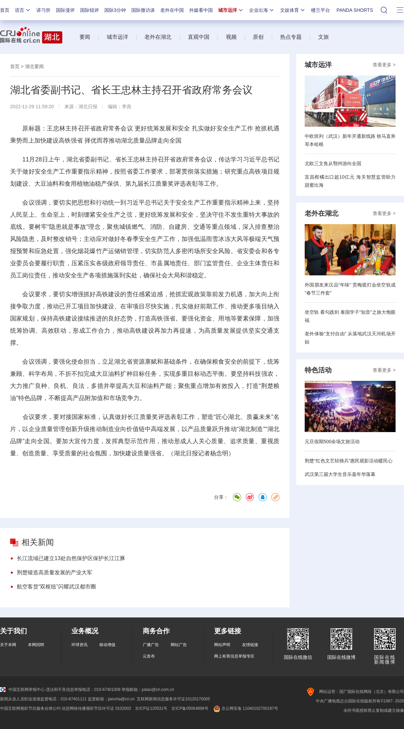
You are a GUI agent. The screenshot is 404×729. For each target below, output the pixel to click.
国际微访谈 (143, 10)
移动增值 (107, 644)
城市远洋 (231, 10)
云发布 (149, 656)
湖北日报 (87, 106)
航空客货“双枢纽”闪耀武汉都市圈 (56, 586)
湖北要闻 (34, 66)
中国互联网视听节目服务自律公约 (30, 708)
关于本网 (8, 644)
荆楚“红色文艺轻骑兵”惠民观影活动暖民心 (349, 460)
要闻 (84, 37)
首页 (4, 10)
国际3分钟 (115, 10)
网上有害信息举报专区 (234, 656)
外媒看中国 (201, 10)
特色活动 (318, 370)
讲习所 (43, 10)
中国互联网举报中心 (22, 689)
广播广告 (151, 644)
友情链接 (250, 644)
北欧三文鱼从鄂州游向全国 (333, 163)
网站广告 (179, 644)
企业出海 (262, 10)
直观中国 (198, 37)
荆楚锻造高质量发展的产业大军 (54, 572)
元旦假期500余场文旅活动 (332, 441)
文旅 (323, 37)
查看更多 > (384, 64)
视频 (231, 37)
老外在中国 (172, 10)
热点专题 (291, 37)
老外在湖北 (157, 37)
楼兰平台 (320, 10)
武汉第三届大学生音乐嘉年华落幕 (340, 474)
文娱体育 (293, 10)
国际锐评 (89, 10)
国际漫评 (65, 10)
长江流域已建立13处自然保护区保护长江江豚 (71, 558)
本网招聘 (36, 644)
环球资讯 (79, 644)
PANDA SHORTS (355, 10)
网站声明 (222, 644)
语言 (23, 10)
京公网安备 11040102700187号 (245, 708)
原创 (258, 37)
